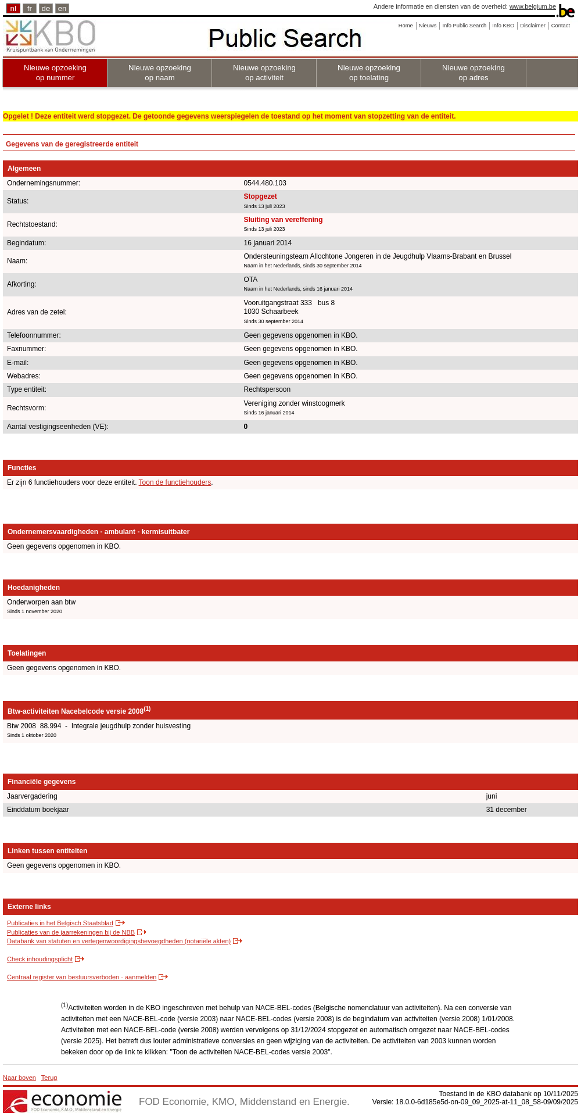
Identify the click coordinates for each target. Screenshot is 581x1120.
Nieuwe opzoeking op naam (159, 72)
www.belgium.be (533, 6)
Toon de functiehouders (175, 482)
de (46, 8)
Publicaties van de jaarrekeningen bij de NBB (71, 932)
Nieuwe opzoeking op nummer (55, 72)
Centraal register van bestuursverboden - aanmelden (81, 977)
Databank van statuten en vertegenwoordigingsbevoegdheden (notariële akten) (119, 940)
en (62, 8)
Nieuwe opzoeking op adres (473, 72)
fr (29, 8)
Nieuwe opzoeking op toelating (369, 72)
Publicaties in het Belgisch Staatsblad (60, 922)
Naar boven (19, 1077)
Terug (49, 1077)
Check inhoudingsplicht (40, 959)
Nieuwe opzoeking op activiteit (264, 72)
